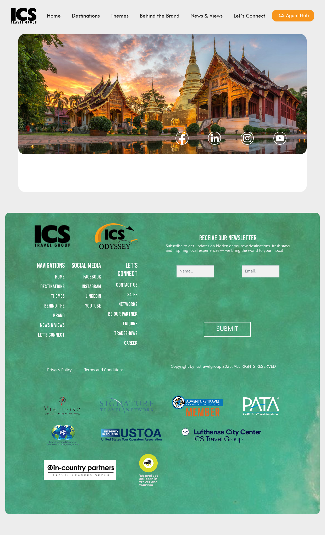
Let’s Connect (51, 335)
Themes (58, 296)
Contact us (126, 285)
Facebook (92, 277)
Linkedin (93, 296)
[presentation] (228, 296)
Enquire (130, 323)
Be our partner (122, 314)
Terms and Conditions (104, 370)
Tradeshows (125, 333)
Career (130, 343)
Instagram (91, 286)
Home (60, 277)
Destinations (52, 286)
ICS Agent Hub (293, 15)
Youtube (93, 306)
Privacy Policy (59, 370)
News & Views (52, 325)
